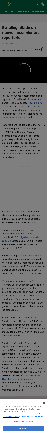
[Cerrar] (44, 403)
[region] (23, 416)
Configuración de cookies (23, 421)
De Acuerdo (23, 428)
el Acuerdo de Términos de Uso (32, 416)
